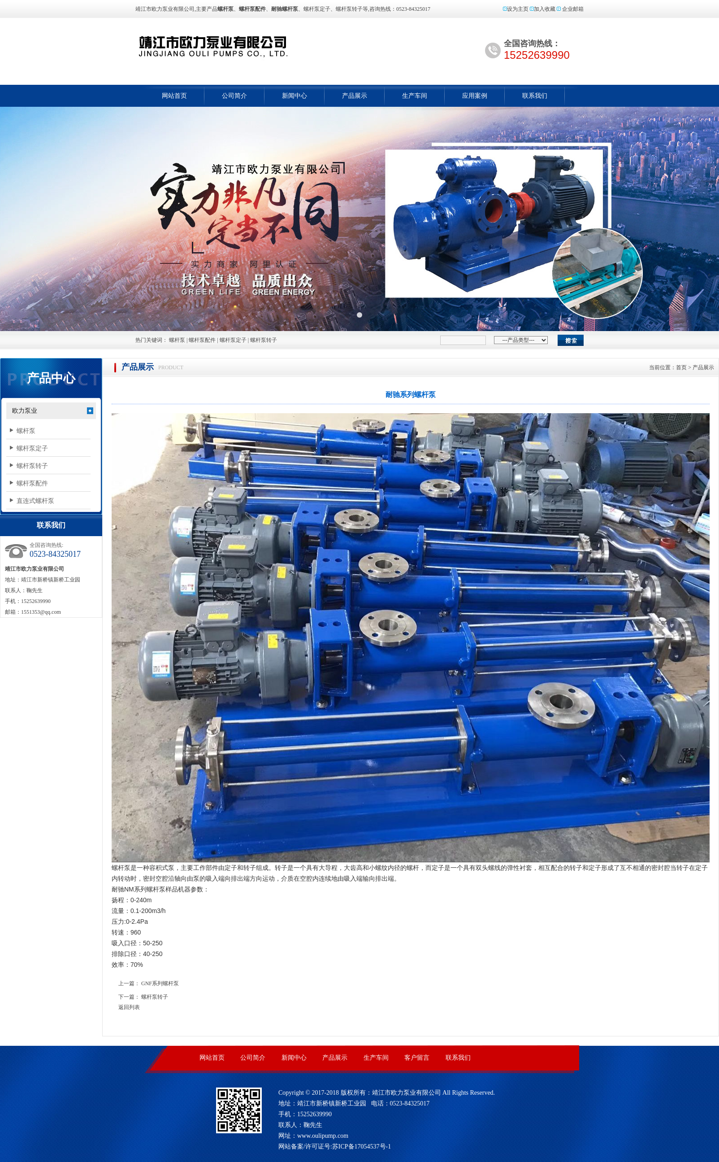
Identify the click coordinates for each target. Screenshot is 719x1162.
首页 (681, 367)
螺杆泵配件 (202, 340)
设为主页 (517, 9)
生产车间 (414, 95)
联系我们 (534, 95)
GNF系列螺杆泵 (160, 983)
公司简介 (234, 95)
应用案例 (474, 95)
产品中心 (51, 378)
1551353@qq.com (41, 612)
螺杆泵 (251, 46)
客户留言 (416, 1057)
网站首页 (174, 95)
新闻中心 (294, 95)
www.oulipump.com (322, 1135)
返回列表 (129, 1007)
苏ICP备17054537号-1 (361, 1146)
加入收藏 (544, 9)
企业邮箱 (573, 9)
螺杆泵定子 (233, 340)
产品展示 (354, 95)
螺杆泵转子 (263, 340)
